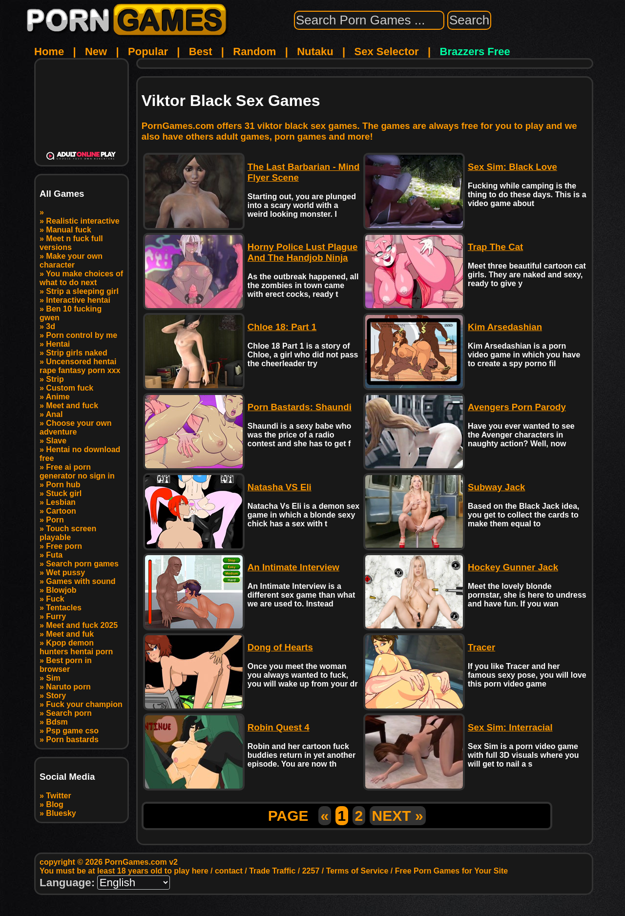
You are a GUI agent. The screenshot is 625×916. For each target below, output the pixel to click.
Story (56, 695)
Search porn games (82, 564)
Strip (54, 379)
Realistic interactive (82, 221)
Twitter (58, 795)
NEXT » (397, 816)
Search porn (68, 713)
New (96, 51)
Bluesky (61, 813)
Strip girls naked (76, 353)
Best (200, 51)
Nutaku (315, 51)
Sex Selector (386, 51)
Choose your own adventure (76, 427)
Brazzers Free (475, 51)
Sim (53, 678)
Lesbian (60, 502)
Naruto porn (68, 687)
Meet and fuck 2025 (82, 625)
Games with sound (80, 581)
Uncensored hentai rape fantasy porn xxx (80, 366)
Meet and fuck (72, 405)
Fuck (55, 599)
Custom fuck (69, 388)
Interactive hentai (78, 300)
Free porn (64, 546)
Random (254, 51)
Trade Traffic (272, 871)
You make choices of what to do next (81, 278)
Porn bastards (72, 739)
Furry (56, 616)
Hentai (58, 344)
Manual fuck (68, 230)
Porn (54, 520)
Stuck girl (64, 493)
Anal (54, 414)
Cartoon (61, 511)
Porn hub (63, 484)
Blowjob (61, 590)
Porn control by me (81, 335)
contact (229, 871)
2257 (311, 871)
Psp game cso (72, 731)
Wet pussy (65, 572)
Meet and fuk (70, 634)
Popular (148, 51)
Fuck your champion (84, 704)
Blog (54, 804)
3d (50, 326)
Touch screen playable (68, 532)
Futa (54, 555)
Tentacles (64, 608)
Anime (58, 397)
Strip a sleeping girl (82, 291)
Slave (56, 441)
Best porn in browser (66, 664)
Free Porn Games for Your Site (451, 871)
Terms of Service (357, 871)
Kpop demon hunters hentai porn (76, 647)
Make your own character (71, 260)
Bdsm (56, 722)
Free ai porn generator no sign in (77, 471)
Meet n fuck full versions (71, 242)
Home (49, 51)
